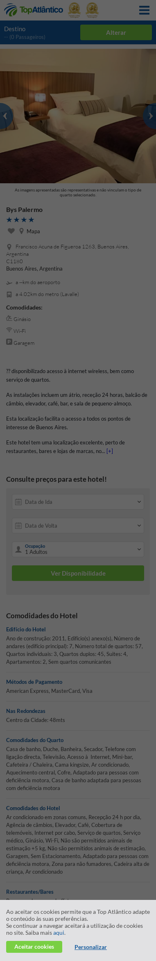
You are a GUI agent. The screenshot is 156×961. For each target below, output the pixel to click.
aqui (58, 932)
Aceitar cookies (34, 946)
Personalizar (91, 946)
